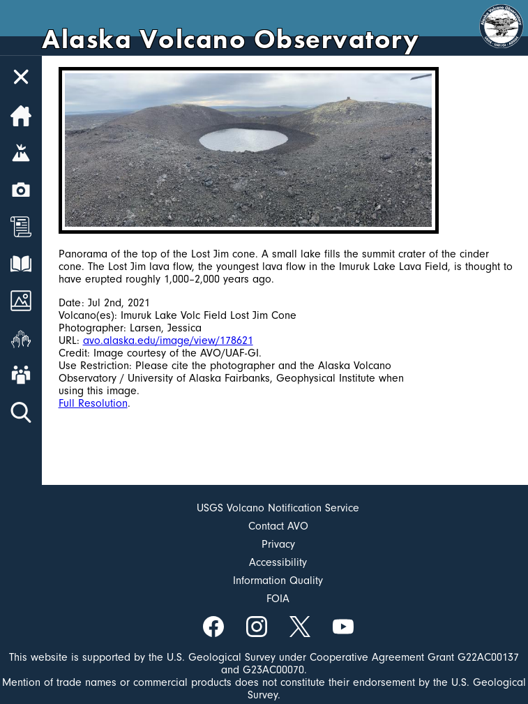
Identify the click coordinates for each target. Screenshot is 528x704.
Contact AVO (278, 526)
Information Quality (278, 580)
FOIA (277, 598)
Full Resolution (93, 403)
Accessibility (278, 562)
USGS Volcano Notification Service (278, 508)
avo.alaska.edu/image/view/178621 (168, 340)
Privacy (278, 544)
